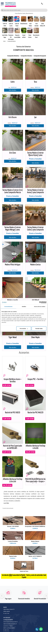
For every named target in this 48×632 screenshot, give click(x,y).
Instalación (7, 586)
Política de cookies (9, 571)
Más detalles (12, 90)
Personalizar (24, 328)
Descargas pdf (8, 583)
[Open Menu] (2, 4)
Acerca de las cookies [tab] (39, 306)
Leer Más (6, 377)
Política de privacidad (9, 568)
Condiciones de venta (9, 562)
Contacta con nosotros (10, 553)
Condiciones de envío (9, 565)
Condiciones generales (10, 556)
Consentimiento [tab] (8, 306)
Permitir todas (39, 328)
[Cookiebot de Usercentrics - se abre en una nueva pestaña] (40, 302)
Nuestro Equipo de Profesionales (12, 581)
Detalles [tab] (24, 306)
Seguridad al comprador (10, 559)
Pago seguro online (24, 541)
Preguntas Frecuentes (10, 578)
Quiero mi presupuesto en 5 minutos (24, 529)
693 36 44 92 (11, 514)
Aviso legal (7, 575)
